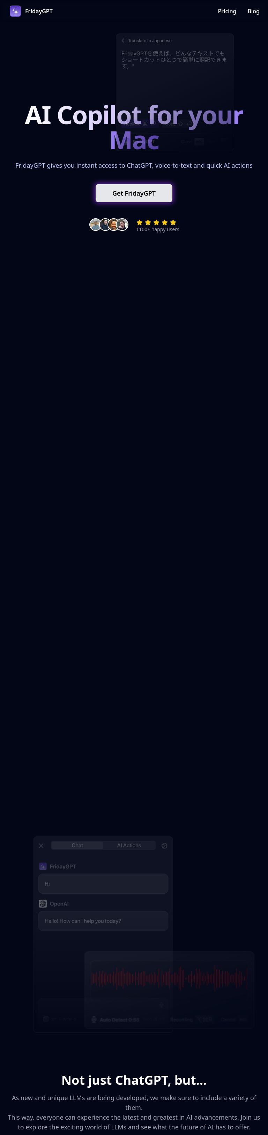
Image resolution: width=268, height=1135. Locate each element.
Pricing (227, 11)
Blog (254, 11)
